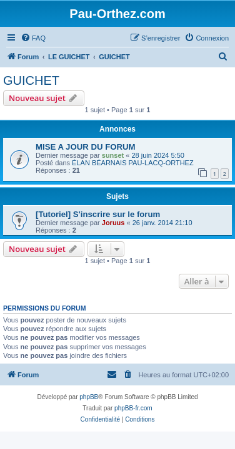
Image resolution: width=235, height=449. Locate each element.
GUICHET (31, 80)
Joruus (113, 222)
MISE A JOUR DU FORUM (85, 147)
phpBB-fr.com (133, 408)
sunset (113, 155)
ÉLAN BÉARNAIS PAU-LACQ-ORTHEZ (133, 163)
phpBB (88, 396)
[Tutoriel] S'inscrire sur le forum (98, 214)
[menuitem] (33, 38)
